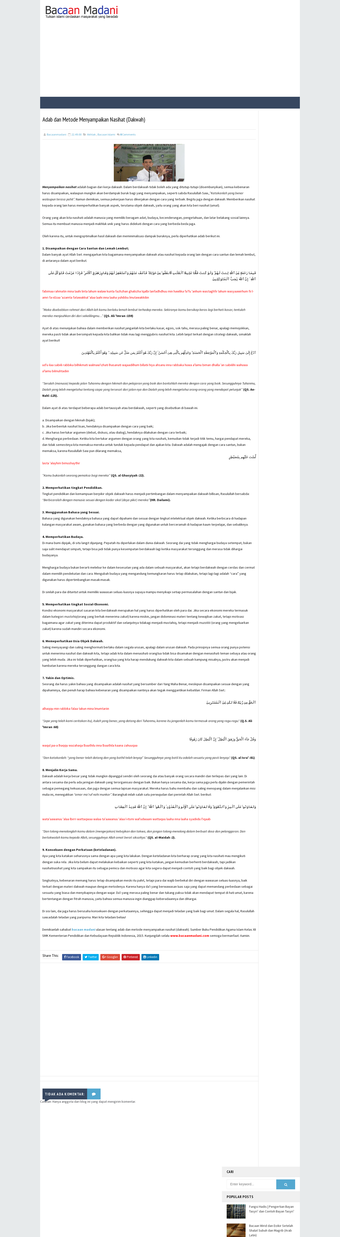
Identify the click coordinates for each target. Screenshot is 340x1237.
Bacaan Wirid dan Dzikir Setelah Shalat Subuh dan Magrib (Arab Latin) (271, 170)
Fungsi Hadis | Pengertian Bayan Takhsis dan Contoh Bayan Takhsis (271, 210)
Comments (128, 132)
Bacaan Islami (106, 132)
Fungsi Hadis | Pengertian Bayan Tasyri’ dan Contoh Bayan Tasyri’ (271, 149)
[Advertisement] (170, 60)
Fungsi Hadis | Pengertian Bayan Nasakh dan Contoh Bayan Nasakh (271, 190)
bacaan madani (84, 994)
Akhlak (91, 132)
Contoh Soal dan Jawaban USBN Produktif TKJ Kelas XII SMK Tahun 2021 (271, 229)
